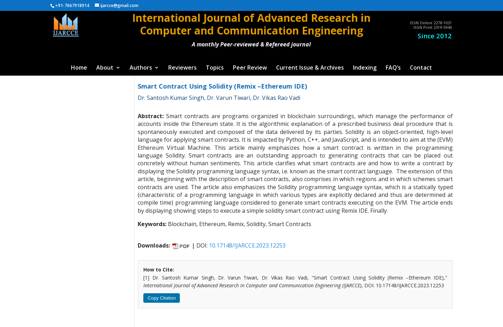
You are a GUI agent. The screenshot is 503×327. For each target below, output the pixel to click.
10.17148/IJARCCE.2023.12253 (247, 245)
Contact (421, 68)
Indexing (365, 68)
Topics (215, 68)
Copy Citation (162, 298)
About (104, 68)
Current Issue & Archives (310, 68)
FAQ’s (393, 68)
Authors (141, 68)
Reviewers (182, 68)
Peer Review (250, 68)
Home (79, 68)
